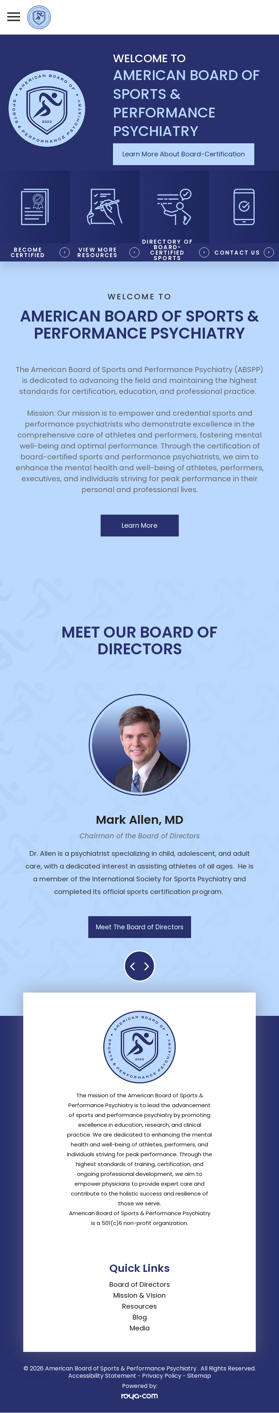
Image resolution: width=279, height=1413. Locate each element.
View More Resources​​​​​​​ (97, 252)
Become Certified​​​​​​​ (28, 252)
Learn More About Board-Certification (183, 154)
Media (140, 1328)
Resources (139, 1306)
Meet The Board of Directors (139, 927)
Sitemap (199, 1376)
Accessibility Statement (102, 1376)
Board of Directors (139, 1284)
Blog (140, 1317)
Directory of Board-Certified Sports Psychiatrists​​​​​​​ (167, 252)
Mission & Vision (139, 1295)
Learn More (139, 525)
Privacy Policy (161, 1376)
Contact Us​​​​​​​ (237, 252)
